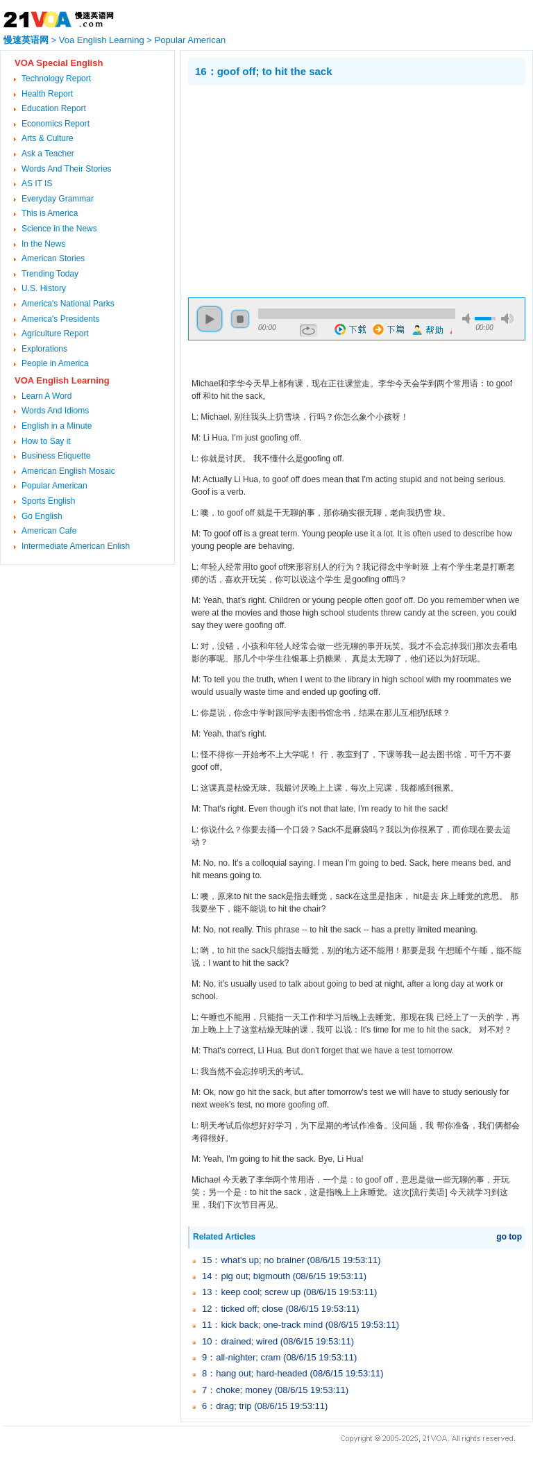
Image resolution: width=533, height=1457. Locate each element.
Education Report (54, 108)
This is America (50, 213)
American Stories (53, 258)
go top (509, 1237)
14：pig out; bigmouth (246, 1276)
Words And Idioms (55, 410)
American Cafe (49, 531)
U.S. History (44, 288)
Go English (42, 516)
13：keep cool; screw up (251, 1292)
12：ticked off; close (242, 1308)
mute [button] (468, 318)
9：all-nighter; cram (241, 1357)
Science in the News (59, 228)
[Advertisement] (304, 189)
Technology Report (56, 78)
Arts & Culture (48, 138)
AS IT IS (37, 183)
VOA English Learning (62, 380)
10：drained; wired (240, 1341)
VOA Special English (59, 63)
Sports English (48, 501)
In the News (43, 244)
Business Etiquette (56, 456)
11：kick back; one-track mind (262, 1324)
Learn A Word (47, 396)
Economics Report (56, 124)
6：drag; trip (227, 1406)
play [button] (209, 319)
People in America (55, 363)
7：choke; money (237, 1390)
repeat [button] (308, 330)
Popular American (190, 40)
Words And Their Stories (67, 169)
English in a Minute (57, 426)
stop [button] (240, 319)
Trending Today (50, 274)
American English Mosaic (68, 471)
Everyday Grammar (58, 199)
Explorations (44, 349)
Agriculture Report (55, 333)
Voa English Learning (101, 40)
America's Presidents (60, 319)
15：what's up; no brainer (253, 1260)
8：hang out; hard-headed (254, 1373)
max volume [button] (507, 318)
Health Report (47, 94)
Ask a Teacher (48, 153)
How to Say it (46, 441)
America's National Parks (68, 303)
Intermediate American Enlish (76, 546)
